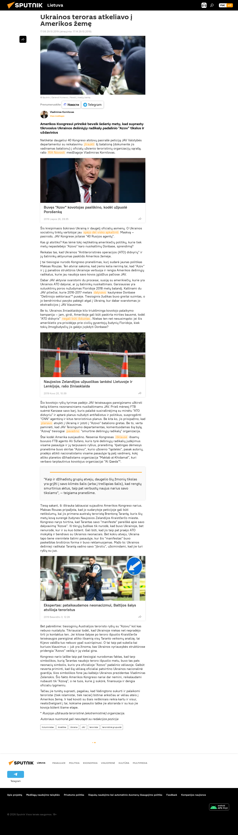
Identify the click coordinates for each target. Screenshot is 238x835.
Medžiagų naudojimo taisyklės (43, 794)
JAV (83, 727)
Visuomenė (108, 762)
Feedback (171, 794)
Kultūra (124, 762)
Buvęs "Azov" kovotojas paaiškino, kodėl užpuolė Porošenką (85, 209)
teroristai (93, 727)
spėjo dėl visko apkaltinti (101, 232)
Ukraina (73, 727)
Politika (74, 762)
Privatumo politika (74, 794)
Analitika (62, 727)
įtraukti (89, 144)
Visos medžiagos (57, 116)
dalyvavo (100, 292)
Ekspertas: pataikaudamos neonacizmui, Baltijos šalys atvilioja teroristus (90, 607)
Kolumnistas (48, 727)
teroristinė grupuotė (111, 727)
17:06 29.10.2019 (49, 31)
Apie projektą (14, 794)
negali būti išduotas (76, 319)
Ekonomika (90, 762)
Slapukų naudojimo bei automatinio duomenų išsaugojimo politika (125, 794)
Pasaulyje (58, 762)
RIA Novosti (56, 152)
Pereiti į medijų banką (80, 97)
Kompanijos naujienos (193, 794)
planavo (46, 423)
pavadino (73, 431)
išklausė (121, 437)
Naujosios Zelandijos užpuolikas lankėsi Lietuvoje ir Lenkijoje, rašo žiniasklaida (88, 383)
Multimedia (140, 762)
